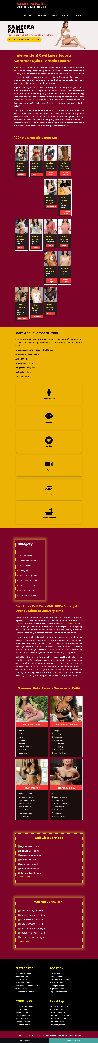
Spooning (57, 734)
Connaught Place (66, 212)
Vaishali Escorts (25, 556)
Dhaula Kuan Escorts (58, 976)
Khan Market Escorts (27, 595)
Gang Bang (23, 753)
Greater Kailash (65, 173)
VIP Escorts (58, 813)
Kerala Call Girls (25, 807)
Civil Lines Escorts (22, 67)
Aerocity (36, 248)
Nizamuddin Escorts (23, 973)
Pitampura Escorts (23, 1012)
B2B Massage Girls (25, 794)
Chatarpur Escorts (26, 590)
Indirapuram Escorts (27, 561)
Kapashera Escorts (58, 988)
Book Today (24, 876)
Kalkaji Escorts (56, 973)
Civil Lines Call (70, 623)
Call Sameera (24, 1041)
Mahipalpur (51, 207)
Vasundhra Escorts (27, 551)
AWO (21, 734)
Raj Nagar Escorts (22, 1025)
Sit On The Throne (60, 753)
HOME (78, 15)
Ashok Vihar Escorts (58, 1012)
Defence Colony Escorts (29, 575)
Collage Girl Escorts (61, 816)
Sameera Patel (25, 1035)
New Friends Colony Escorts (26, 985)
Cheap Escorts (59, 800)
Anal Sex (22, 731)
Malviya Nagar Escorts (24, 1006)
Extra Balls (22, 750)
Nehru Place (65, 280)
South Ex (50, 314)
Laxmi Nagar (51, 280)
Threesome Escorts (26, 797)
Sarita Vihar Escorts (23, 982)
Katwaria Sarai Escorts (24, 992)
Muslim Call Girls (25, 803)
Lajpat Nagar (51, 173)
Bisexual (22, 740)
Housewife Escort (25, 810)
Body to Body (24, 747)
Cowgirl (56, 731)
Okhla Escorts (21, 988)
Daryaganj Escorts (57, 1025)
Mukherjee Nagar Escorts (29, 580)
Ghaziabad (42, 15)
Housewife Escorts (60, 797)
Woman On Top (59, 750)
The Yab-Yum (59, 744)
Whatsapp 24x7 (73, 1041)
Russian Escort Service (27, 813)
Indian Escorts (59, 794)
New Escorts (58, 810)
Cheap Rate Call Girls (27, 800)
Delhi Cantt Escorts (23, 1018)
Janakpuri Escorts (57, 985)
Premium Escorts (25, 816)
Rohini (64, 245)
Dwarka (50, 245)
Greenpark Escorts (23, 976)
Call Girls (66, 15)
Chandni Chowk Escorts (60, 1015)
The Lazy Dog (58, 747)
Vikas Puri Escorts (22, 1021)
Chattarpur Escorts (58, 1018)
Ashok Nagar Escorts (58, 1009)
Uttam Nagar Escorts (24, 1015)
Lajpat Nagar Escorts (58, 992)
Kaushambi (37, 316)
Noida (54, 15)
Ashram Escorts (21, 979)
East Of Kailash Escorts (59, 979)
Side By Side (58, 737)
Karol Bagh (22, 318)
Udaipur (21, 174)
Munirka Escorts (22, 1009)
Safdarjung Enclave (27, 585)
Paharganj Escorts (26, 570)
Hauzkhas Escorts (57, 982)
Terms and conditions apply (69, 1035)
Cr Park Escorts (25, 565)
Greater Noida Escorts (59, 1006)
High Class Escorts (60, 803)
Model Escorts (59, 807)
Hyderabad (37, 174)
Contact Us (27, 15)
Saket (20, 248)
